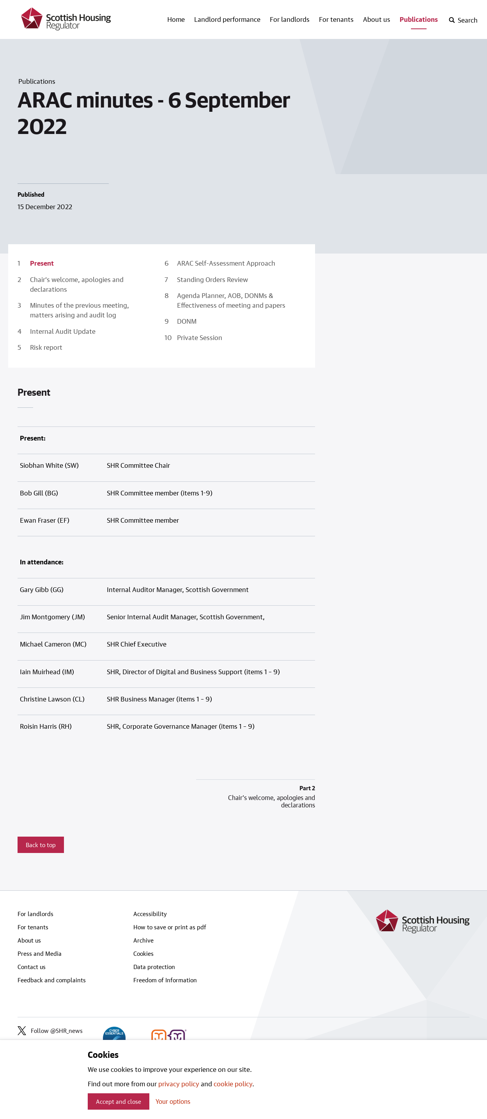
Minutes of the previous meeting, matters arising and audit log (79, 310)
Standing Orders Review (212, 279)
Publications (419, 19)
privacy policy (178, 1083)
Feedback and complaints (52, 979)
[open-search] (463, 20)
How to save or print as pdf (169, 926)
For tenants (336, 19)
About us (376, 19)
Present (42, 263)
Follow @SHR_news (50, 1030)
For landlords (290, 19)
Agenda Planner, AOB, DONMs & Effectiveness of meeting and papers (231, 300)
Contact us (32, 966)
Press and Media (40, 953)
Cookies (143, 953)
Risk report (46, 347)
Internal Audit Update (63, 331)
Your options (173, 1101)
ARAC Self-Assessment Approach (226, 263)
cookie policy (233, 1083)
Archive (143, 940)
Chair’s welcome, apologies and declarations (77, 284)
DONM (187, 321)
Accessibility (150, 913)
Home (176, 19)
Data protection (154, 966)
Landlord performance (227, 19)
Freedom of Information (165, 979)
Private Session (199, 337)
